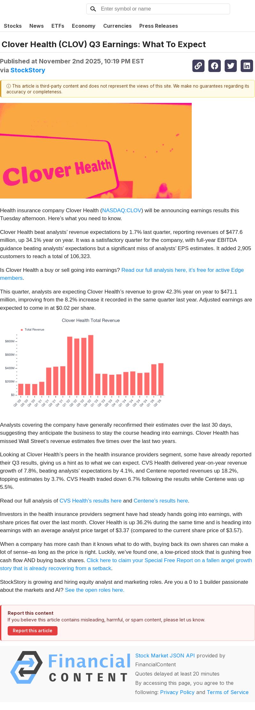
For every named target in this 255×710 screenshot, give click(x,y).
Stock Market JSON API (165, 655)
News (36, 26)
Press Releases (158, 26)
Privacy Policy (177, 692)
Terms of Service (228, 692)
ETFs (57, 26)
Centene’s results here (161, 501)
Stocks (13, 26)
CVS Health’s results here (90, 501)
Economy (84, 26)
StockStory (28, 70)
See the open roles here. (94, 590)
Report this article (32, 630)
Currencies (117, 26)
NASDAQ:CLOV (121, 210)
